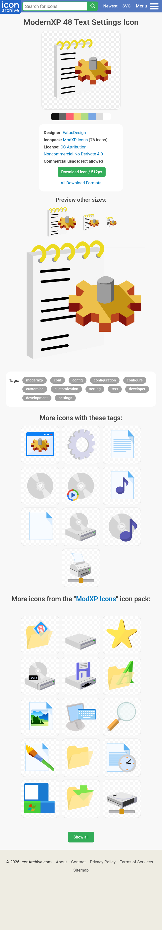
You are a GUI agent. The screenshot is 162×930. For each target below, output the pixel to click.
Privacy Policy (103, 861)
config (77, 380)
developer (137, 389)
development (37, 398)
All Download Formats (81, 182)
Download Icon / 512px (81, 172)
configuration (105, 380)
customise (34, 389)
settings (65, 398)
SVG (126, 5)
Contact (78, 861)
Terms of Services (136, 861)
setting (95, 389)
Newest (110, 5)
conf (57, 380)
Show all (81, 837)
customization (66, 389)
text (115, 389)
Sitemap (81, 870)
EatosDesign (74, 132)
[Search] (92, 6)
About (61, 861)
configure (135, 380)
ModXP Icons (75, 139)
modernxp (34, 380)
